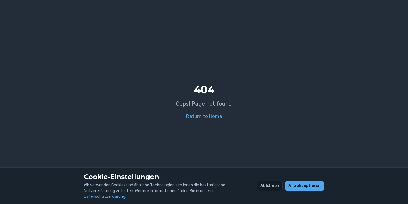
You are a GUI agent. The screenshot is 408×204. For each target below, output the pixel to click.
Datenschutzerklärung (104, 196)
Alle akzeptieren (304, 185)
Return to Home (204, 116)
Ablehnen (269, 185)
